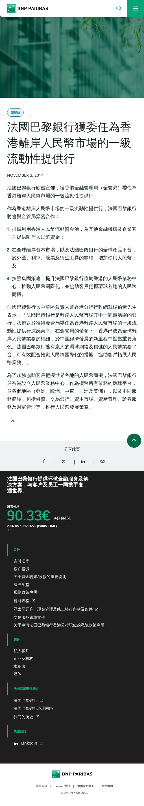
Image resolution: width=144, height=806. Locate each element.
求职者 (19, 666)
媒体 (17, 674)
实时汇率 (21, 561)
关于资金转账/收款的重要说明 (40, 576)
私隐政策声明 (25, 592)
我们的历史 (24, 716)
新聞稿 (15, 112)
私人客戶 (21, 650)
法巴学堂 (21, 584)
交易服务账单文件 (29, 617)
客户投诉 (21, 569)
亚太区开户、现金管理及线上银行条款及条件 (54, 609)
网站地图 (107, 786)
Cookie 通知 (62, 786)
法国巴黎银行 (26, 700)
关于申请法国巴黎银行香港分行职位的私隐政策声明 (59, 625)
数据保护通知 (85, 786)
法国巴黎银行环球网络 (33, 708)
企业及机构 (23, 658)
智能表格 (22, 600)
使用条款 (41, 786)
